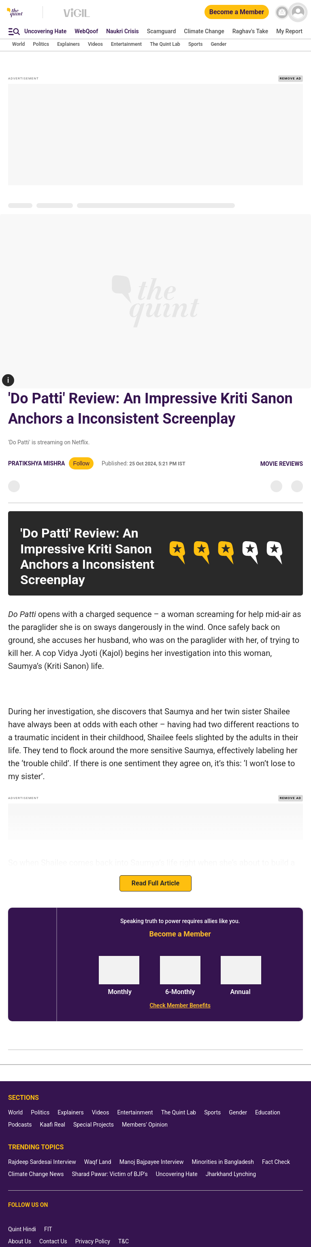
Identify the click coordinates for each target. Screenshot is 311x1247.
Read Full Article (155, 883)
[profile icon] (298, 12)
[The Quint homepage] (14, 13)
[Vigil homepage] (77, 16)
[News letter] (282, 12)
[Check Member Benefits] (180, 1005)
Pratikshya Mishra (36, 463)
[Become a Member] (236, 12)
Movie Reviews (281, 464)
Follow (81, 463)
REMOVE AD (290, 78)
